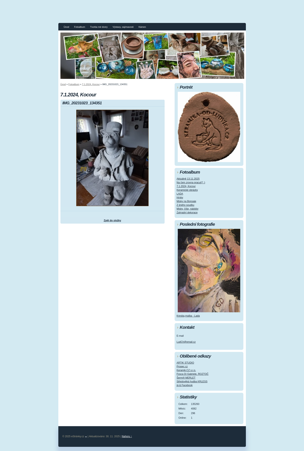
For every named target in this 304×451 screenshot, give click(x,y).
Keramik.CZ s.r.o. (186, 370)
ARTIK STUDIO (185, 362)
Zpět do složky (112, 220)
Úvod (66, 27)
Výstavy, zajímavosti (123, 27)
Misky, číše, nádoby (187, 208)
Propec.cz (182, 366)
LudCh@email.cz (186, 341)
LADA (180, 193)
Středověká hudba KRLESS (192, 381)
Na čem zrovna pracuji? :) (191, 182)
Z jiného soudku (185, 205)
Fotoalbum (79, 27)
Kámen (142, 27)
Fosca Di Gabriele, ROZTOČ (193, 374)
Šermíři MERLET (186, 377)
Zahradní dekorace (187, 212)
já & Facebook (185, 385)
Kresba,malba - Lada (188, 315)
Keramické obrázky (187, 190)
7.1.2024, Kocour (91, 84)
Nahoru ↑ (127, 436)
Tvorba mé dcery (99, 27)
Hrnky (180, 197)
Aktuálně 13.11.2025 (188, 178)
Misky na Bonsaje (186, 201)
